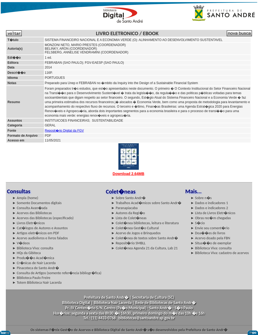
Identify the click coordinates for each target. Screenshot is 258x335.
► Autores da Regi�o (128, 213)
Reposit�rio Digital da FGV (64, 130)
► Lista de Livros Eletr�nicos (212, 213)
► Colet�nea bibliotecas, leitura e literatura (145, 223)
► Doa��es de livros (207, 233)
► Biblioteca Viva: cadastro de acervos (219, 253)
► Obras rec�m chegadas (210, 218)
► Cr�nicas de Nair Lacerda (34, 263)
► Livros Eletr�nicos (28, 223)
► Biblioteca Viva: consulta (32, 248)
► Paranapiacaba (124, 208)
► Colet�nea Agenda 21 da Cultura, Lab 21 (144, 248)
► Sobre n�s (201, 198)
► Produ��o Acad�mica (33, 258)
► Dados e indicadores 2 (209, 208)
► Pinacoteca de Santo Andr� (35, 268)
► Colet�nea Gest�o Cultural (135, 228)
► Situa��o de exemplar (210, 243)
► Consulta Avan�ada (29, 208)
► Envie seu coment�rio (209, 228)
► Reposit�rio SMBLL (128, 243)
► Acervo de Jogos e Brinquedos (136, 233)
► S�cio (197, 223)
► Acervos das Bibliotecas (32, 213)
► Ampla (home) (25, 198)
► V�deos (21, 243)
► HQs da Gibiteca (26, 253)
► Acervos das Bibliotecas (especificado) (43, 218)
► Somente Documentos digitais (36, 203)
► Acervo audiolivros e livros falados (40, 238)
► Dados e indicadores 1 (209, 203)
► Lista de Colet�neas (128, 218)
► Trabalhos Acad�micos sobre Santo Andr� (146, 203)
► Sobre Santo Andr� (128, 198)
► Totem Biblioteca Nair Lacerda (36, 282)
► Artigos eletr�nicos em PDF (35, 233)
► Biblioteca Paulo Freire (31, 278)
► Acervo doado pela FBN (210, 238)
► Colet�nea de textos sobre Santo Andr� (144, 238)
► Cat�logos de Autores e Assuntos (40, 228)
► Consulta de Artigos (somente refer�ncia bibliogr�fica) (56, 273)
